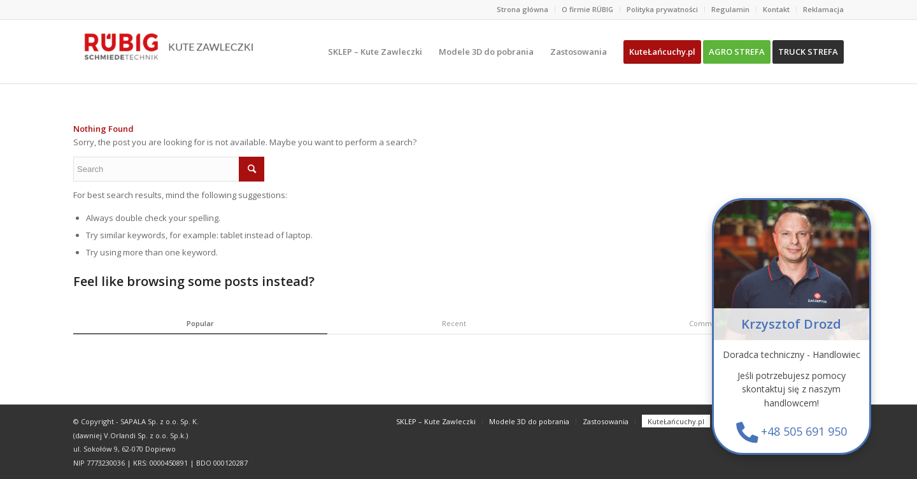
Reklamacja (823, 9)
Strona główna (522, 9)
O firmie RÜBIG (587, 9)
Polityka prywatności (662, 9)
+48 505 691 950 (805, 432)
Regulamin (730, 9)
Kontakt (776, 9)
